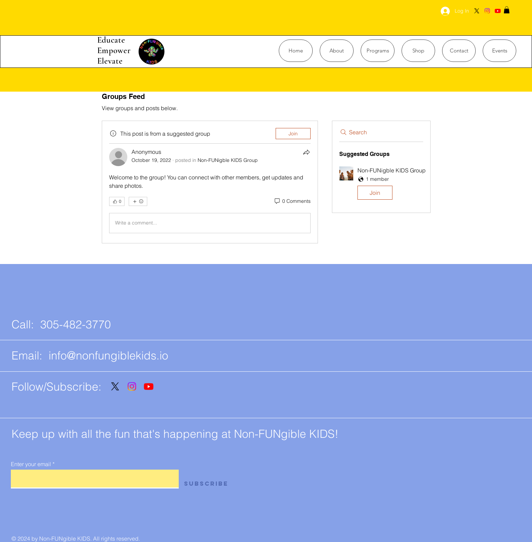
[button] (507, 9)
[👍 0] (117, 201)
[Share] (306, 152)
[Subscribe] (211, 483)
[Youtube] (497, 10)
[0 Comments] (292, 201)
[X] (476, 10)
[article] (210, 182)
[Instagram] (487, 10)
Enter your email (31, 464)
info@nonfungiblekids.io (108, 355)
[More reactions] (138, 201)
